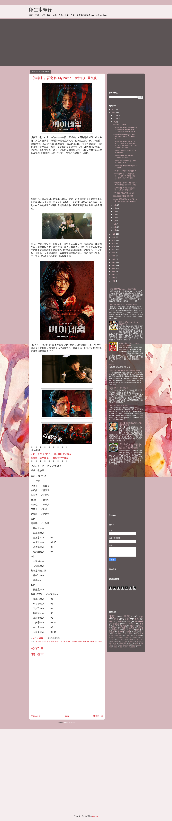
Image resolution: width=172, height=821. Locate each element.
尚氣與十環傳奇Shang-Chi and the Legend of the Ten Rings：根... (124, 136)
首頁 (67, 716)
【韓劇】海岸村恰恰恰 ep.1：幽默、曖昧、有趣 (124, 162)
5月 (114, 218)
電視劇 (74, 641)
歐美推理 (115, 630)
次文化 (136, 639)
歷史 (135, 632)
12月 (115, 115)
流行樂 (120, 637)
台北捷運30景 (122, 643)
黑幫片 (126, 647)
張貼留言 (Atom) (69, 722)
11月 (115, 119)
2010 (114, 256)
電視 (121, 647)
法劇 (138, 645)
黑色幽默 (132, 647)
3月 (114, 224)
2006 (114, 268)
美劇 (137, 633)
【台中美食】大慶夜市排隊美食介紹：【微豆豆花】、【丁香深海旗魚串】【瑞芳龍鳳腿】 (130, 446)
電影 (112, 616)
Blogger (95, 816)
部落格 (140, 628)
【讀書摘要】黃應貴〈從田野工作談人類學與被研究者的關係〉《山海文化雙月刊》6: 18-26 (125, 129)
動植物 (139, 641)
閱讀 (127, 616)
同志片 (130, 643)
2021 (114, 113)
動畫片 (120, 632)
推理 (126, 619)
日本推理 (139, 621)
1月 (114, 230)
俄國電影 (132, 641)
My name (90, 641)
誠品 (135, 637)
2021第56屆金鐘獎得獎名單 (123, 196)
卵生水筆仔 (40, 9)
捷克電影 (122, 645)
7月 (114, 211)
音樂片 (111, 632)
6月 (114, 214)
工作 (124, 633)
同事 (130, 639)
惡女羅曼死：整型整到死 (119, 388)
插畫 (123, 628)
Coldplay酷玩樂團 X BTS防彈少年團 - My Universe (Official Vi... (125, 200)
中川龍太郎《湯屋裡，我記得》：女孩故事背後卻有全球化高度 (125, 184)
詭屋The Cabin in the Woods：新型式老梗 (125, 371)
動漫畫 (116, 624)
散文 (116, 619)
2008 (114, 262)
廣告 (141, 632)
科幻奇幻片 (129, 624)
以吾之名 (45, 641)
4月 (114, 221)
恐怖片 (131, 628)
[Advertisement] (48, 42)
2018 (114, 240)
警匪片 (116, 647)
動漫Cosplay (112, 643)
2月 (114, 227)
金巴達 (62, 641)
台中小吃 (119, 639)
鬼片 (112, 639)
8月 (114, 208)
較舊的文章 (98, 716)
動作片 (115, 628)
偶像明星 (122, 626)
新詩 (128, 645)
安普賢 (51, 641)
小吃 (130, 630)
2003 (114, 278)
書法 (141, 624)
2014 (114, 246)
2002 (114, 281)
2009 (114, 259)
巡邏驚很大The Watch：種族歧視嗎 (123, 289)
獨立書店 (119, 635)
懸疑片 (132, 626)
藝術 (111, 621)
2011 (114, 253)
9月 (114, 205)
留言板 (111, 365)
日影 (113, 633)
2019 (114, 237)
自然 (138, 630)
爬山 (112, 641)
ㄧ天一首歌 (124, 641)
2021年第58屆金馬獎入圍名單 (123, 193)
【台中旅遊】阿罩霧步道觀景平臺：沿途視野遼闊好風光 (124, 189)
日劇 (128, 621)
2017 (114, 243)
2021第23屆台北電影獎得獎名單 (124, 171)
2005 (114, 272)
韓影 (141, 637)
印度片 (127, 635)
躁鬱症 (131, 633)
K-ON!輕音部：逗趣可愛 (119, 405)
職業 (117, 641)
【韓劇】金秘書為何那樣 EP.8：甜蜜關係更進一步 (124, 156)
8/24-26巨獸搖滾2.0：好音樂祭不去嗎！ (124, 305)
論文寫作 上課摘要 (119, 124)
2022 (114, 109)
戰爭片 (116, 645)
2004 (114, 275)
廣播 (139, 635)
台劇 (126, 639)
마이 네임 (98, 641)
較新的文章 (36, 716)
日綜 (133, 645)
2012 (114, 250)
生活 (114, 626)
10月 (115, 122)
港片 (142, 639)
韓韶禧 (80, 641)
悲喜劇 (136, 643)
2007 (114, 265)
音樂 (141, 617)
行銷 (119, 633)
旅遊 (120, 621)
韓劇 (84, 641)
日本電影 (112, 637)
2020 (114, 234)
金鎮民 (68, 641)
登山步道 (128, 637)
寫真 (133, 635)
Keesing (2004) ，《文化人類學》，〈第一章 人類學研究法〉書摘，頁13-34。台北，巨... (124, 177)
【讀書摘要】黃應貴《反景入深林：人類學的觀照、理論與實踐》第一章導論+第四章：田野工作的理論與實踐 (125, 144)
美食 (137, 619)
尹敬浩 (38, 641)
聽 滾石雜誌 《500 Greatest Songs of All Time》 (129, 344)
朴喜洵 (57, 641)
